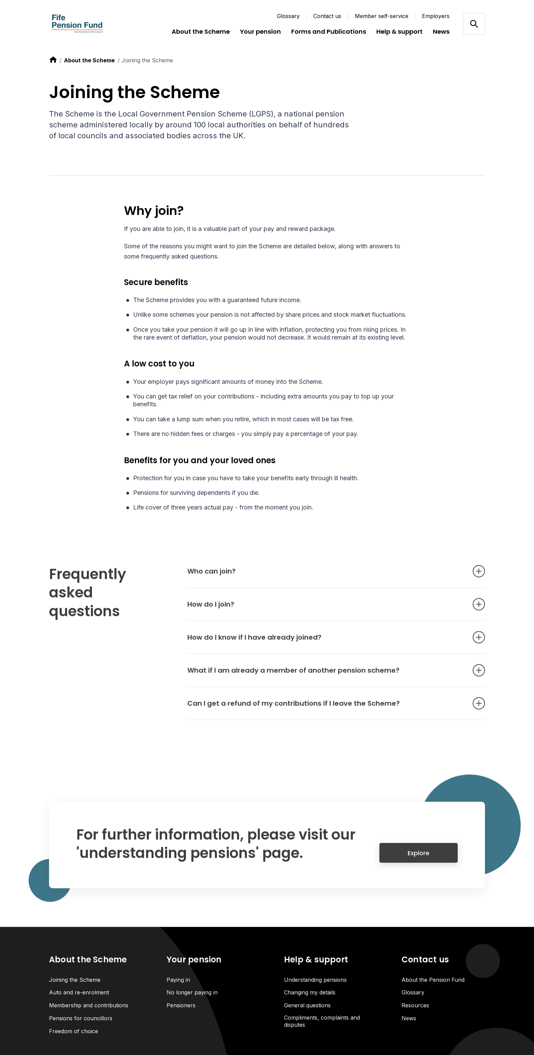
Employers (436, 16)
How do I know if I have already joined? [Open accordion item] (326, 641)
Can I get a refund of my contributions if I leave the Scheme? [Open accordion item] (326, 707)
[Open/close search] (474, 24)
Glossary (288, 16)
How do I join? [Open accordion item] (326, 608)
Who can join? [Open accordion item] (326, 575)
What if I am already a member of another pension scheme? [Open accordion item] (326, 674)
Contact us (327, 16)
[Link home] (90, 24)
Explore (418, 857)
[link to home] (53, 60)
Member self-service (381, 16)
